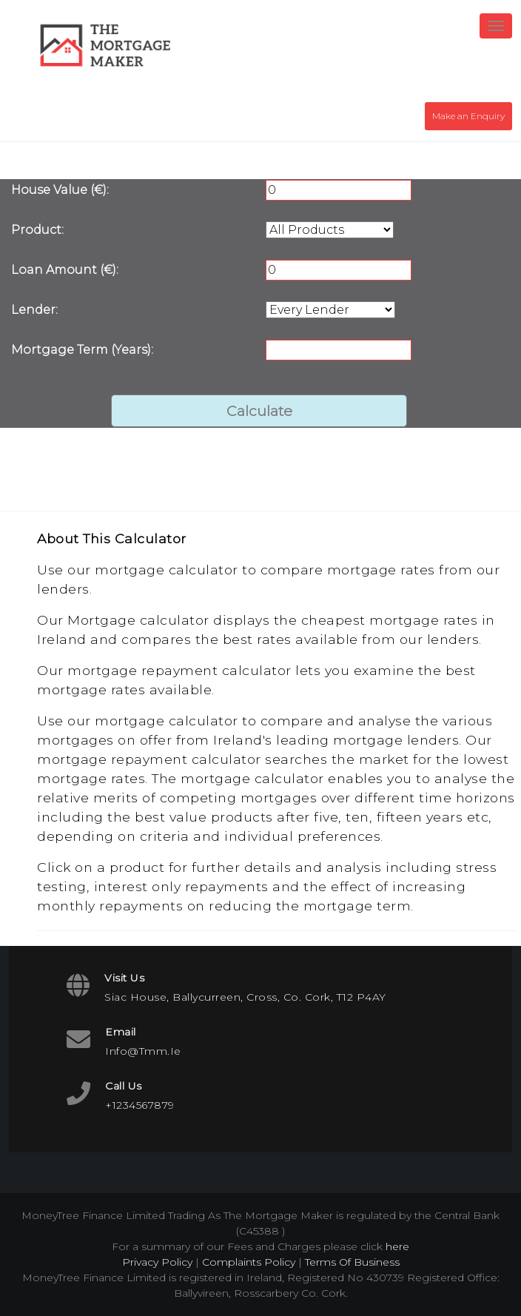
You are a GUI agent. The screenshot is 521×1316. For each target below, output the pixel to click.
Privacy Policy (157, 1262)
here (397, 1246)
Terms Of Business (352, 1262)
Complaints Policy (248, 1262)
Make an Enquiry (468, 115)
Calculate (259, 411)
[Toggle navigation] (496, 25)
